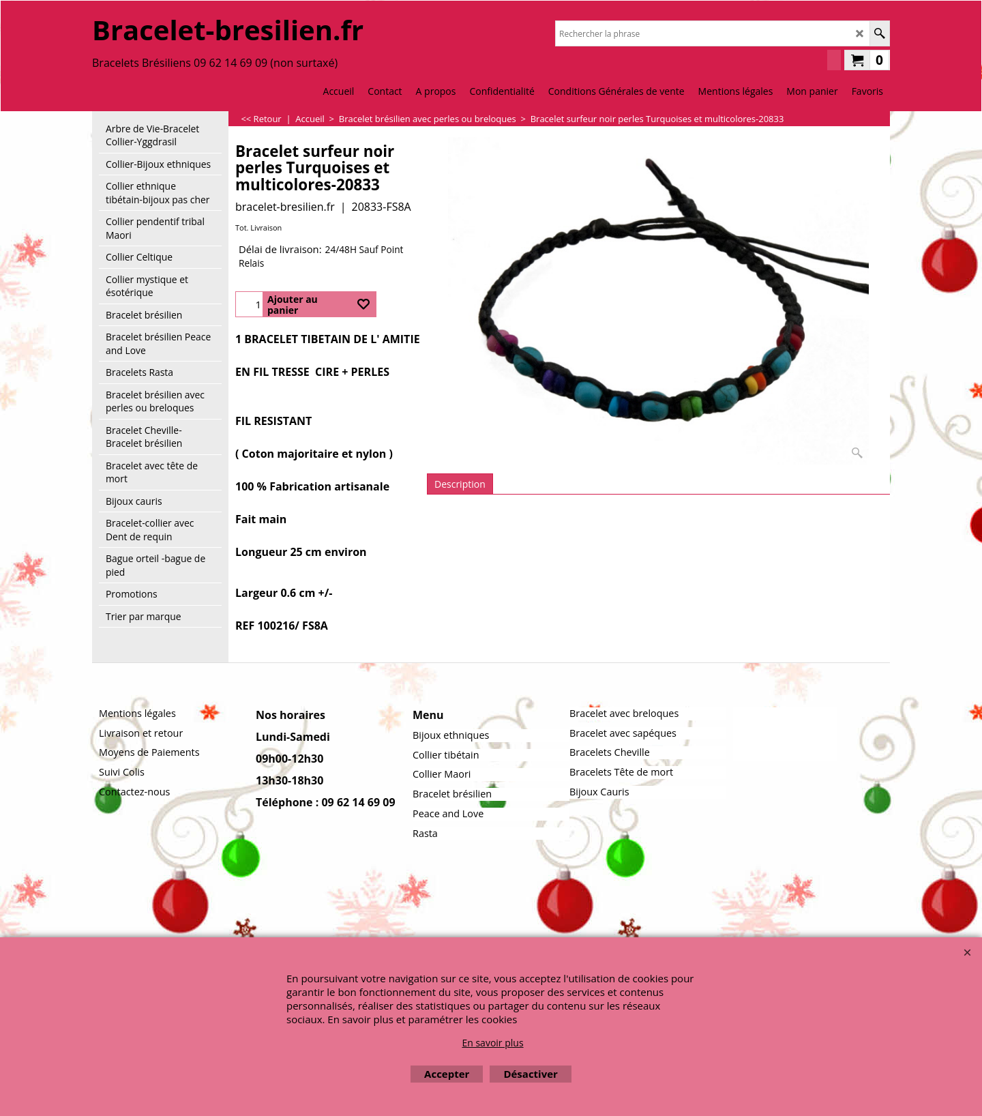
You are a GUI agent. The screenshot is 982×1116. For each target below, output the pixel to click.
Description (460, 484)
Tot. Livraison (258, 227)
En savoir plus (492, 1042)
